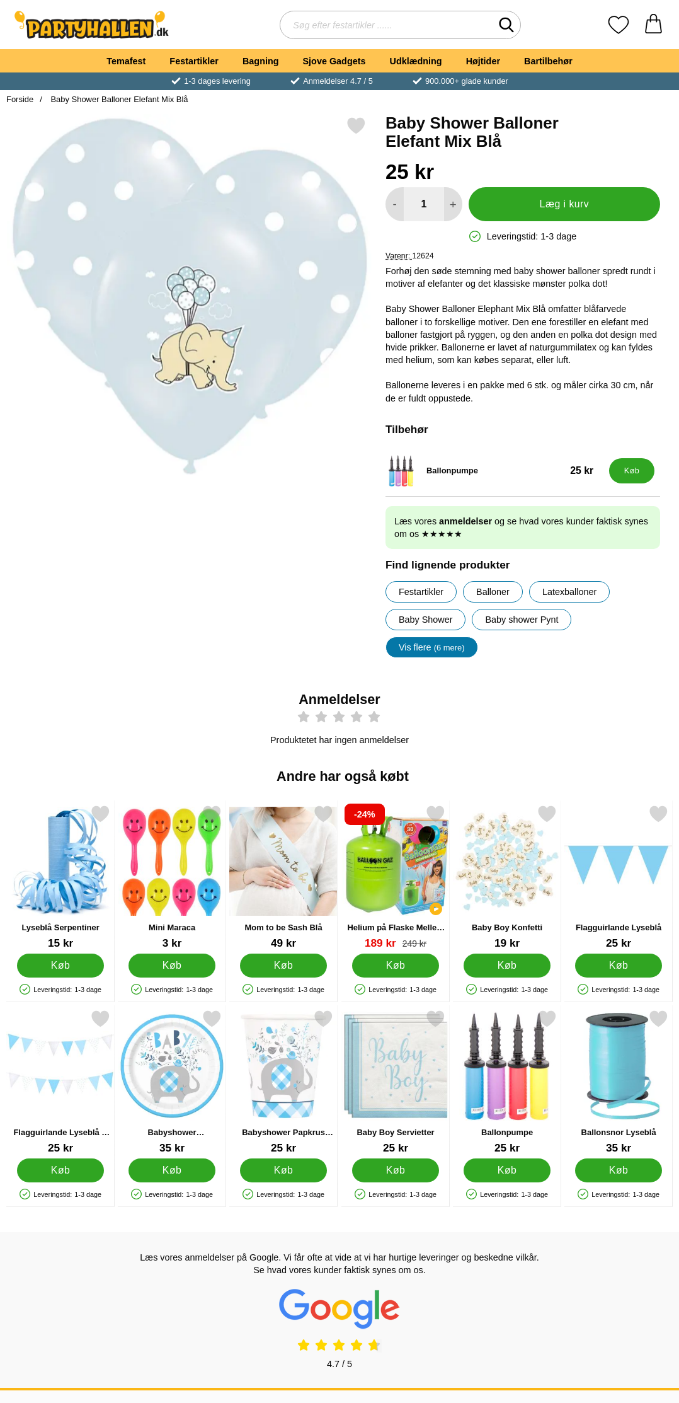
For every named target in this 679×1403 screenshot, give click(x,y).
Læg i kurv (565, 204)
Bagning (261, 61)
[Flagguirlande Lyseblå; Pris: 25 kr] (618, 877)
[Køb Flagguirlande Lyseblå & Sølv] (60, 1170)
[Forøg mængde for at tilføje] (453, 204)
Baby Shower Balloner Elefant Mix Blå (118, 99)
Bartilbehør (548, 61)
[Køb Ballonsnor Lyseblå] (618, 1170)
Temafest (126, 61)
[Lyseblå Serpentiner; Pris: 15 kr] (60, 877)
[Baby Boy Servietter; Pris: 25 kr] (395, 1081)
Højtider (483, 61)
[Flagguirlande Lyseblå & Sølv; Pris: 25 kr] (60, 1081)
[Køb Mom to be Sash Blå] (284, 966)
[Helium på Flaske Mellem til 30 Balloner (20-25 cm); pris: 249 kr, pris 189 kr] (395, 877)
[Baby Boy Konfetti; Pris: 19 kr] (507, 877)
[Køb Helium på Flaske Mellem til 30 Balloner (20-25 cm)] (395, 966)
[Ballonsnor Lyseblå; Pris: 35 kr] (618, 1081)
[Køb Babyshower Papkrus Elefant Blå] (284, 1170)
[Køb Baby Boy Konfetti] (507, 966)
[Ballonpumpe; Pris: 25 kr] (494, 471)
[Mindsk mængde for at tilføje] (394, 204)
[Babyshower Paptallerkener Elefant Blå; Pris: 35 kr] (172, 1081)
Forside (19, 99)
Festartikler (194, 61)
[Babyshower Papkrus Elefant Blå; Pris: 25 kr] (283, 1081)
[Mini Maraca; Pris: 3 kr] (172, 877)
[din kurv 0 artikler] (653, 25)
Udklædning (415, 61)
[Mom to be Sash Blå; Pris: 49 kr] (283, 877)
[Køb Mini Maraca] (171, 966)
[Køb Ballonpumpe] (631, 470)
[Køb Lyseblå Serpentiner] (60, 966)
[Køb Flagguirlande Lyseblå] (618, 966)
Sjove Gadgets (334, 61)
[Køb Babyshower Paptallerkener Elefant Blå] (171, 1170)
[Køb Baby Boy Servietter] (395, 1170)
